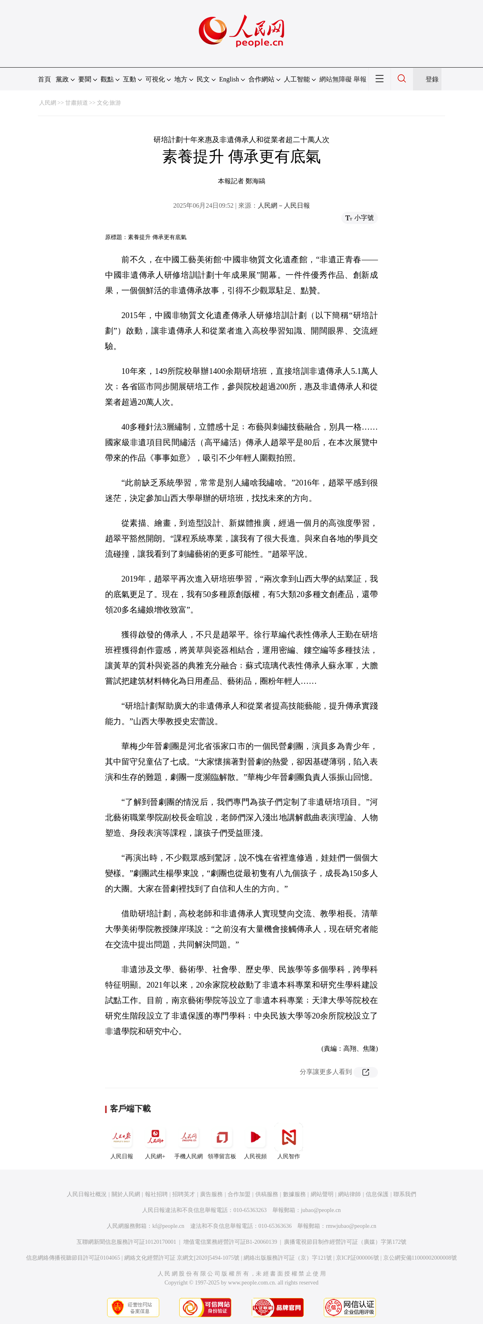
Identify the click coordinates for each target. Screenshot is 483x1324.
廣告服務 (211, 1194)
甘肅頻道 (76, 103)
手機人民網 (188, 1141)
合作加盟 (239, 1194)
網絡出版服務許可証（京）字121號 (288, 1258)
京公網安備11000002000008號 (420, 1258)
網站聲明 (322, 1194)
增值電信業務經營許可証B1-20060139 (230, 1242)
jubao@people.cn (321, 1210)
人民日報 (122, 1141)
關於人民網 (126, 1194)
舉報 (360, 79)
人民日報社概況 (87, 1194)
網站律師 (349, 1194)
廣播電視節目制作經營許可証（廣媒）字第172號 (345, 1242)
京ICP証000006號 (357, 1258)
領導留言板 (222, 1141)
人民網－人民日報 (284, 205)
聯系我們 (404, 1194)
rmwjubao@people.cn (351, 1226)
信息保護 (377, 1194)
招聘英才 (183, 1194)
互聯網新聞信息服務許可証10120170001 (126, 1242)
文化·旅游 (109, 103)
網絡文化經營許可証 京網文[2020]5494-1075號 (182, 1258)
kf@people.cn (168, 1226)
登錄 (432, 79)
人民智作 (288, 1141)
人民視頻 (255, 1141)
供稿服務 (266, 1194)
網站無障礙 (335, 79)
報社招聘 (156, 1194)
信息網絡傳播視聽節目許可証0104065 (73, 1258)
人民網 (47, 103)
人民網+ (155, 1141)
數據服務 (294, 1194)
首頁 (44, 79)
